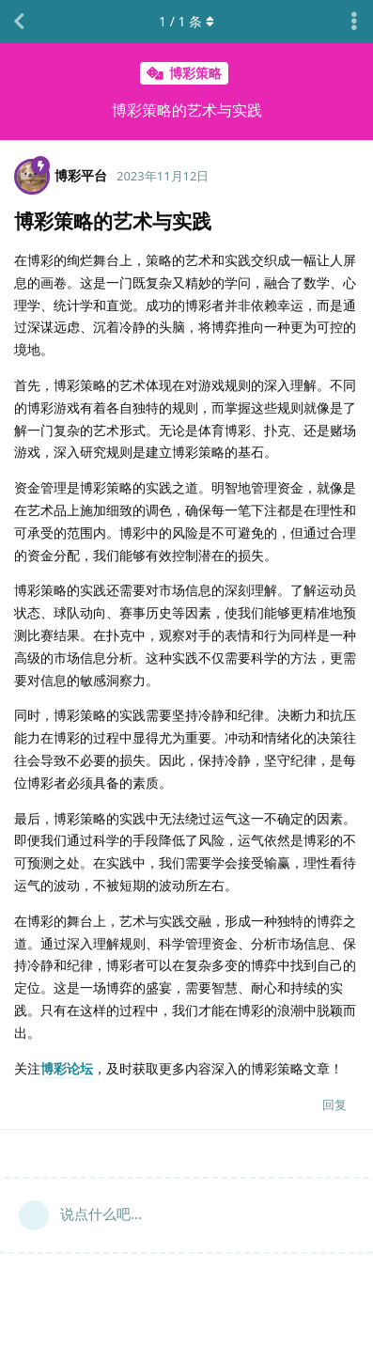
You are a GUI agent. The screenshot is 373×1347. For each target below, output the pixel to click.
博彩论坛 (66, 1068)
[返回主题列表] (19, 21)
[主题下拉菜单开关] (354, 21)
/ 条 (186, 21)
